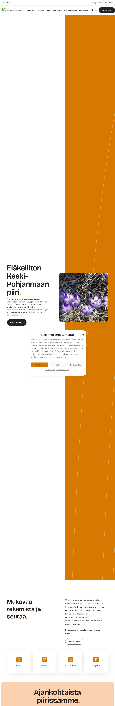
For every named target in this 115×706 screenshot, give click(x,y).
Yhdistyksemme (16, 322)
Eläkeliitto (5, 3)
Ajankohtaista (62, 10)
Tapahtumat (51, 10)
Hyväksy (39, 365)
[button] (83, 335)
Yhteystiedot (83, 10)
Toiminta (41, 10)
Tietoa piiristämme (97, 3)
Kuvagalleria (72, 10)
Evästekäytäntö (50, 370)
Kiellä (57, 365)
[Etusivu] (13, 10)
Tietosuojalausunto (62, 370)
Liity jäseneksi (106, 10)
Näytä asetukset (75, 365)
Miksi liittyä (109, 3)
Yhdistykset (31, 10)
